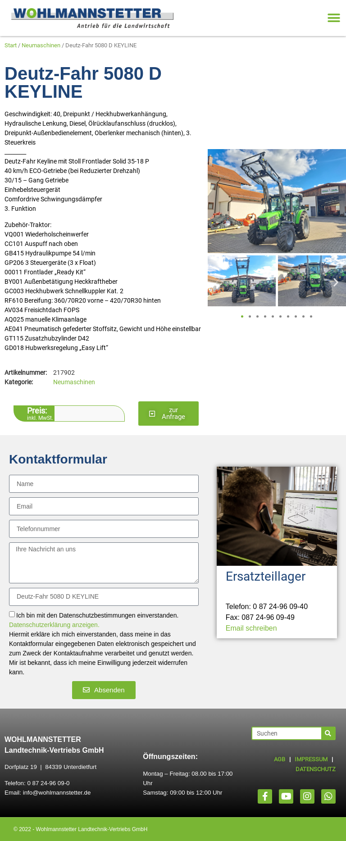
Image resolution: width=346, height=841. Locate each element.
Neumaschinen (41, 45)
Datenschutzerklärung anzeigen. (54, 624)
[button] (333, 18)
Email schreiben (251, 628)
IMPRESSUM (311, 759)
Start (11, 45)
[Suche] (328, 733)
